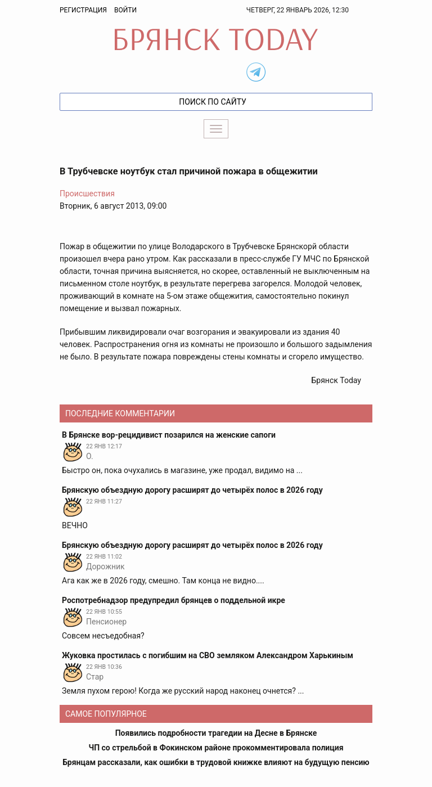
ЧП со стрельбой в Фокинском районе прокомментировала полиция (215, 747)
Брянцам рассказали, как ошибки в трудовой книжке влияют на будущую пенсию (215, 762)
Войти (125, 10)
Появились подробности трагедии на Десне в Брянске (216, 732)
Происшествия (87, 193)
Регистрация (83, 10)
